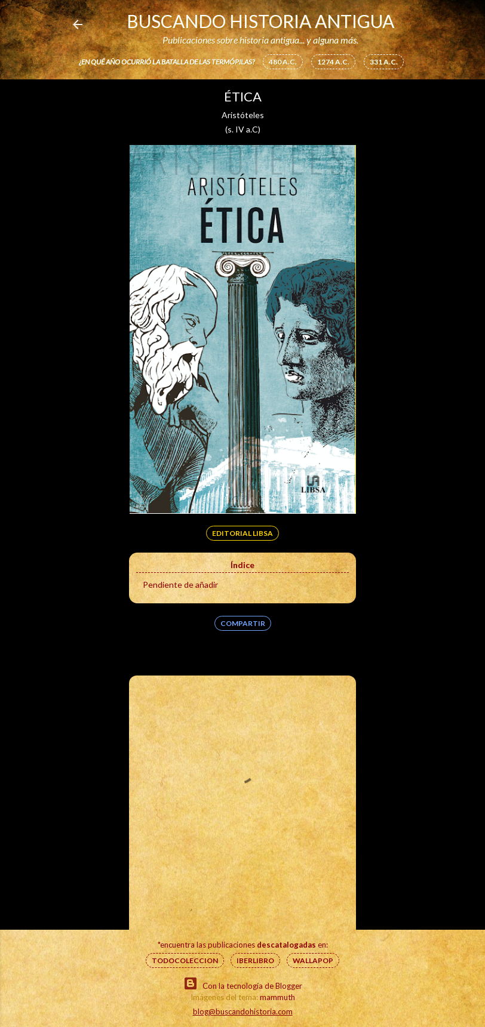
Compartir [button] (242, 623)
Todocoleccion (185, 960)
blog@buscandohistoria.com (243, 1011)
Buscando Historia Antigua (260, 21)
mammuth (277, 997)
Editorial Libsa (242, 533)
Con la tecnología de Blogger (242, 983)
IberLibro (255, 960)
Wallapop (313, 960)
